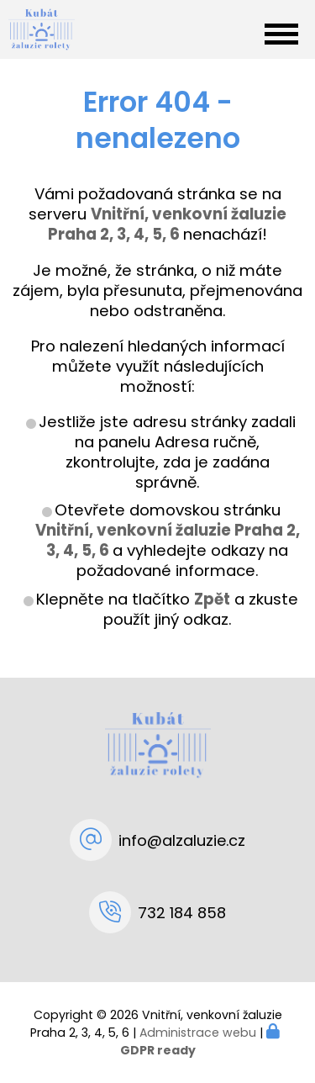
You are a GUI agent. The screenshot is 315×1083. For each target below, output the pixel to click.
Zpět (212, 599)
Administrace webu (197, 1032)
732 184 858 (182, 912)
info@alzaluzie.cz (181, 840)
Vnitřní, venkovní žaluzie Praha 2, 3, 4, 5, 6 (167, 540)
